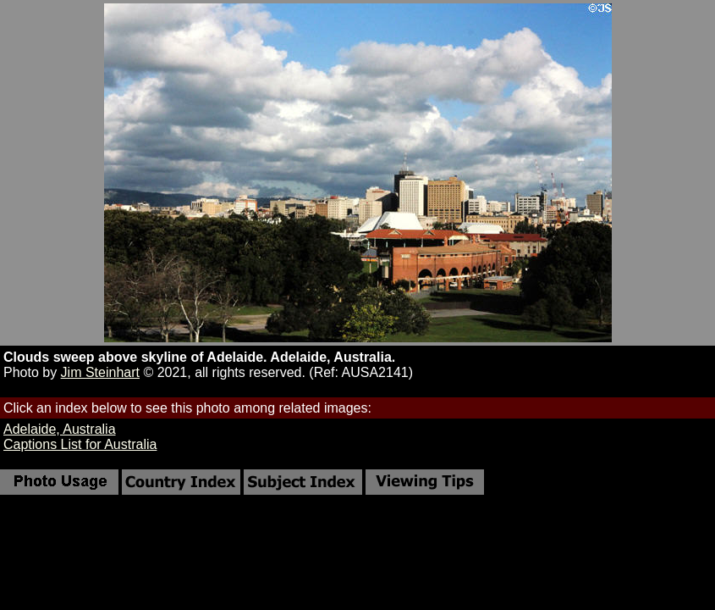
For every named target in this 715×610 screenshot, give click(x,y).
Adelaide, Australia (59, 429)
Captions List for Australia (80, 444)
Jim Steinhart (100, 372)
